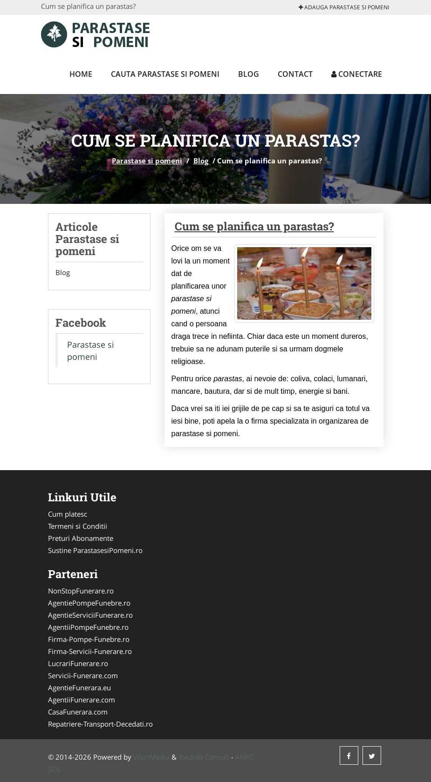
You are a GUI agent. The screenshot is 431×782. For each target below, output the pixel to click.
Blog (248, 74)
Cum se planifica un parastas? (254, 226)
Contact (295, 74)
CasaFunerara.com (78, 711)
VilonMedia (151, 757)
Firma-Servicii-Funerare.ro (90, 651)
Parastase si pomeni (147, 160)
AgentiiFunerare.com (81, 699)
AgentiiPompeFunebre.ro (88, 627)
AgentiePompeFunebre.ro (89, 602)
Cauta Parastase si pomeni (165, 74)
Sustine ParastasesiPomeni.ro (95, 550)
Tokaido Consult (203, 757)
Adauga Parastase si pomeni (344, 7)
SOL (54, 769)
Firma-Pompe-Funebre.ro (89, 639)
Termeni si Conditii (77, 526)
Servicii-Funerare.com (83, 675)
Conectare (356, 74)
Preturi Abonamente (80, 538)
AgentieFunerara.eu (79, 687)
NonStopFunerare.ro (81, 590)
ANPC (244, 757)
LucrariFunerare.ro (78, 663)
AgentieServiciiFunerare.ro (90, 615)
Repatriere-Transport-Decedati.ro (100, 723)
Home (80, 74)
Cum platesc (67, 514)
